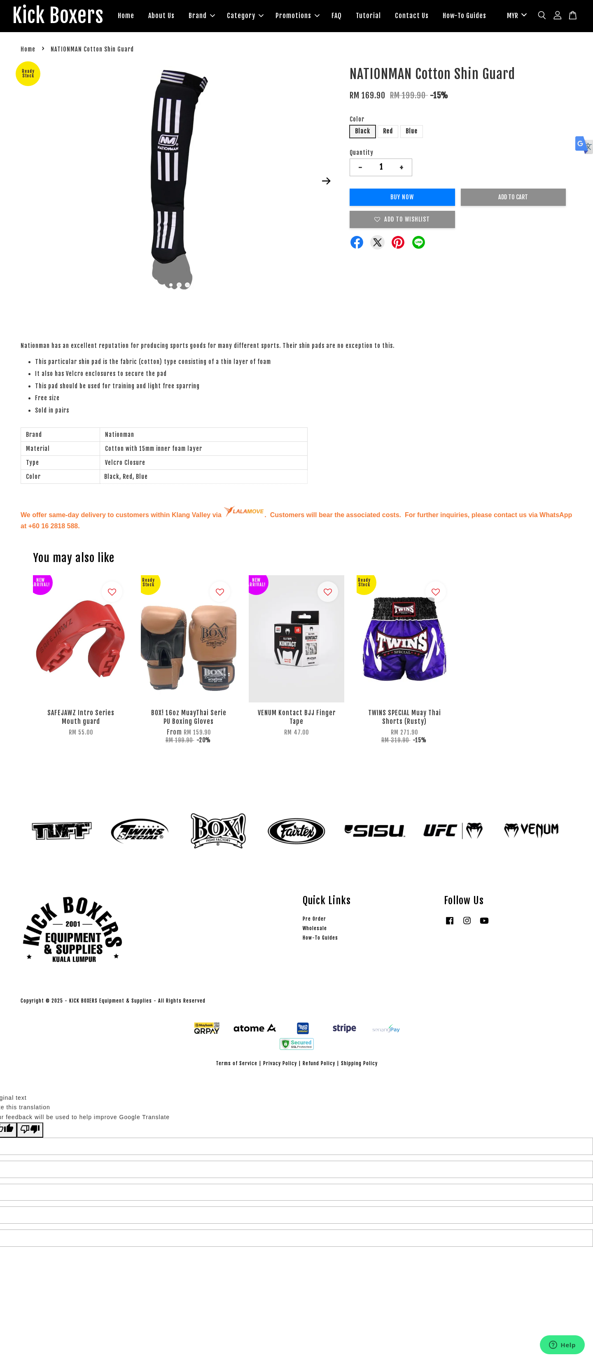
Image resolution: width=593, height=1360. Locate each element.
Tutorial (368, 16)
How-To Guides (464, 16)
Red (388, 131)
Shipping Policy (359, 1063)
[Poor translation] (30, 1130)
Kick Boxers (57, 16)
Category (245, 16)
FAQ (337, 16)
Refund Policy (319, 1063)
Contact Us (412, 16)
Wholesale (315, 928)
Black (362, 131)
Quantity (362, 152)
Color (357, 119)
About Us (161, 16)
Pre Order (314, 919)
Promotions (297, 16)
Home (126, 16)
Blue (412, 131)
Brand (202, 16)
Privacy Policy (280, 1063)
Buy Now (402, 197)
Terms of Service (236, 1063)
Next (326, 181)
